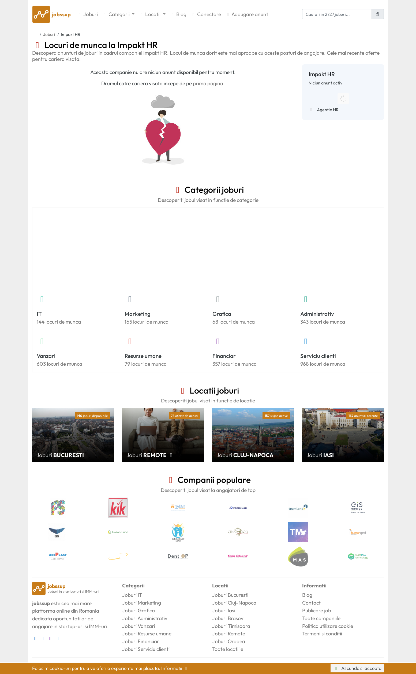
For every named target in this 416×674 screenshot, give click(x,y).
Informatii (175, 668)
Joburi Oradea (228, 641)
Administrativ (317, 313)
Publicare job (316, 610)
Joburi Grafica (138, 610)
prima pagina (208, 83)
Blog (178, 14)
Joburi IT (132, 595)
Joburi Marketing (141, 602)
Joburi (87, 14)
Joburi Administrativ (144, 618)
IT (39, 313)
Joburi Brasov (227, 618)
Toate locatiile (227, 649)
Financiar (224, 355)
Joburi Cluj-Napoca (234, 602)
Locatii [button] (150, 14)
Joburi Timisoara (231, 626)
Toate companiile (321, 618)
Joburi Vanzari (138, 626)
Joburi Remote (228, 633)
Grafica (221, 313)
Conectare (206, 14)
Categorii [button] (116, 14)
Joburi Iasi (223, 610)
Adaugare (246, 14)
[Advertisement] (208, 248)
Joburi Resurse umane (146, 633)
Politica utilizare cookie (327, 626)
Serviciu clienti (318, 355)
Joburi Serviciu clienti (146, 649)
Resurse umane (143, 355)
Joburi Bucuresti (230, 595)
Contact (311, 602)
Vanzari (46, 355)
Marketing (138, 313)
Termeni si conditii (322, 633)
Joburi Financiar (140, 641)
